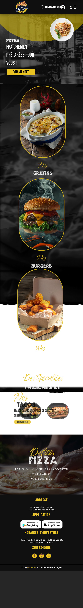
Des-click (32, 567)
